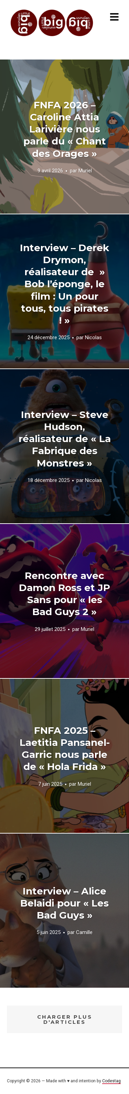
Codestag (111, 1081)
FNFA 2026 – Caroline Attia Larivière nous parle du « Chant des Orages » (64, 129)
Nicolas (93, 337)
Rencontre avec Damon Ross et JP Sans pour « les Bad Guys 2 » (64, 594)
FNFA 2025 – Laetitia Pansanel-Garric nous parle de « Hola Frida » (65, 748)
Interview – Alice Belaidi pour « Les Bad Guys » (64, 903)
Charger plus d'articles (64, 1019)
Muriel (85, 171)
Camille (84, 933)
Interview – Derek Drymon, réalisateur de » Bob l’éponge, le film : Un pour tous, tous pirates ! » (64, 284)
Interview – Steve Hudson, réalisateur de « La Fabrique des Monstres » (65, 439)
